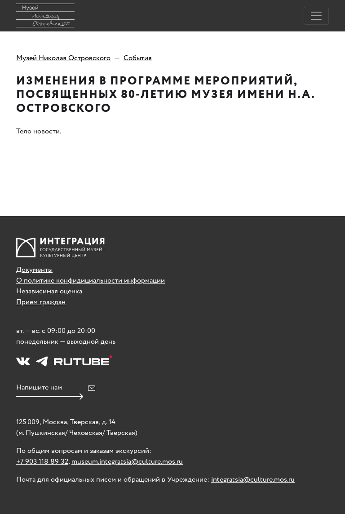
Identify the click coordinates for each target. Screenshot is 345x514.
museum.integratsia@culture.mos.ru (127, 461)
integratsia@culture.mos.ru (253, 479)
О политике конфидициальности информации (90, 280)
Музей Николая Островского (63, 58)
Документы (34, 270)
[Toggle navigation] (316, 16)
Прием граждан (41, 302)
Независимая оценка (49, 291)
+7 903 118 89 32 (42, 461)
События (138, 58)
